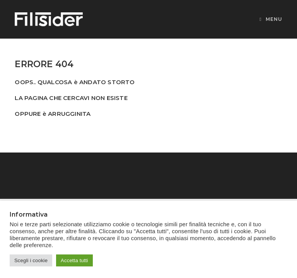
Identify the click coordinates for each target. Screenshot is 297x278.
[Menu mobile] (270, 19)
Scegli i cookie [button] (31, 260)
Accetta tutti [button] (74, 260)
